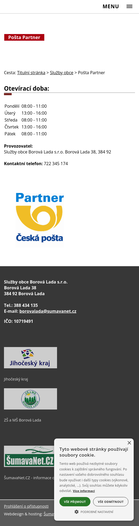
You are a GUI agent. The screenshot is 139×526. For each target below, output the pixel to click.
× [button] (129, 443)
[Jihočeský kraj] (30, 367)
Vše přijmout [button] (75, 502)
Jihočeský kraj (16, 379)
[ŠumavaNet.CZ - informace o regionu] (30, 466)
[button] (93, 511)
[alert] (94, 480)
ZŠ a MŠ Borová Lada (22, 420)
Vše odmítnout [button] (111, 502)
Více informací (84, 491)
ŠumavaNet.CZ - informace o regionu (36, 477)
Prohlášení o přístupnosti (26, 506)
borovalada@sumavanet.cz (47, 311)
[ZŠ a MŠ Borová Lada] (30, 408)
